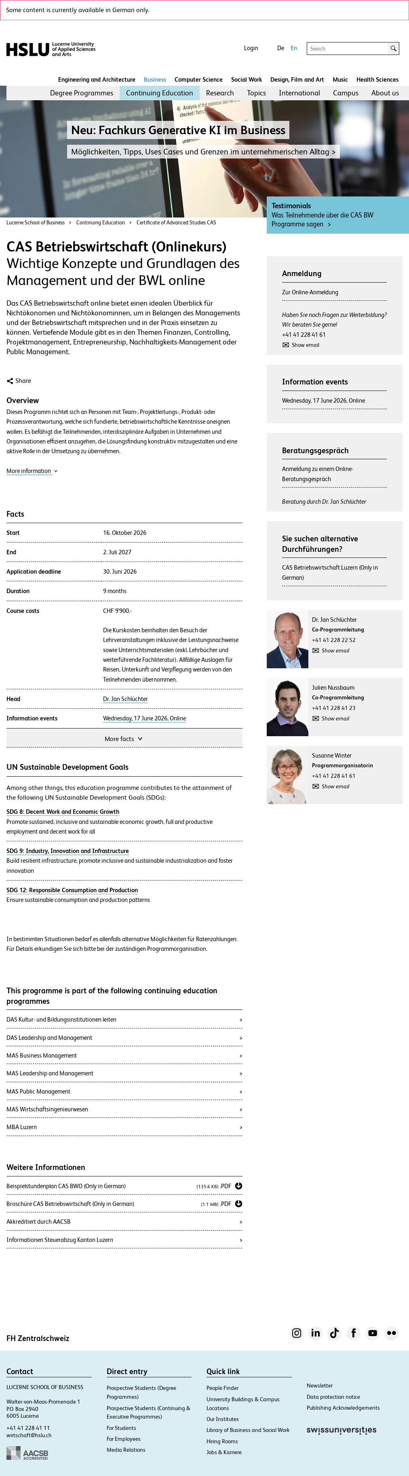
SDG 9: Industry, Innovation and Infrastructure (67, 850)
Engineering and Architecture (96, 79)
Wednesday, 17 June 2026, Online (144, 718)
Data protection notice (333, 1397)
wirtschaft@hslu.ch (29, 1435)
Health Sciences (377, 79)
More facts (124, 738)
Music (340, 79)
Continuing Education (159, 93)
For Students (121, 1428)
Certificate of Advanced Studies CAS (176, 223)
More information (32, 470)
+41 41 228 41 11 (28, 1428)
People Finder (222, 1388)
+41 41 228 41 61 (304, 334)
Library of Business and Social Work (248, 1430)
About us (385, 93)
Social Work (246, 79)
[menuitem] (82, 93)
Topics (256, 93)
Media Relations (126, 1449)
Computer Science (199, 79)
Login (251, 47)
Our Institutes (223, 1419)
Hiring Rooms (222, 1441)
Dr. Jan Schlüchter (125, 699)
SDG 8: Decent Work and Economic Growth (62, 811)
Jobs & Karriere (224, 1452)
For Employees (124, 1439)
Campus (345, 93)
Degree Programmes (81, 93)
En (294, 47)
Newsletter (320, 1385)
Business (155, 79)
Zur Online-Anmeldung (310, 292)
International (299, 93)
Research (220, 93)
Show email (305, 345)
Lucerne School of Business (35, 223)
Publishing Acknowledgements (343, 1407)
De (280, 47)
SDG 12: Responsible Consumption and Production (72, 890)
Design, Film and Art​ (297, 79)
